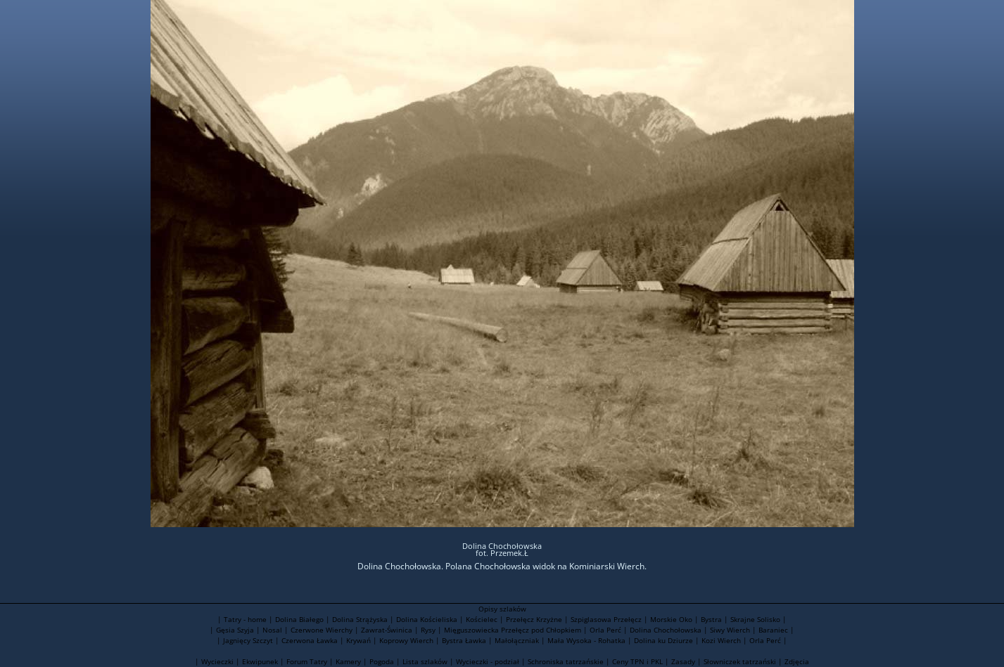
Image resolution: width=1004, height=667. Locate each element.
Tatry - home (245, 619)
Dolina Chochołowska (665, 630)
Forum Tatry (306, 661)
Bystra (711, 619)
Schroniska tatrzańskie (566, 661)
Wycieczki (217, 661)
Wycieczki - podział (487, 661)
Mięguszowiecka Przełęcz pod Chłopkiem (512, 630)
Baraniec (773, 630)
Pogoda (381, 661)
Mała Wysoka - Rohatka (586, 640)
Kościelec (481, 619)
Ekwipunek (260, 661)
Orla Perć (605, 630)
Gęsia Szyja (235, 630)
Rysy (428, 630)
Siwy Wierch (730, 630)
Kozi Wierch (721, 640)
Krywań (358, 640)
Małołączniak (517, 640)
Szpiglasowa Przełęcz (606, 619)
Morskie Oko (671, 619)
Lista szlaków (424, 661)
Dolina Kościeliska (426, 619)
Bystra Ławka (464, 640)
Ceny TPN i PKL (637, 661)
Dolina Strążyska (360, 619)
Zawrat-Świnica (386, 630)
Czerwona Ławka (309, 640)
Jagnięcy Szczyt (248, 640)
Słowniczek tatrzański (740, 661)
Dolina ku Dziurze (663, 640)
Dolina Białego (299, 619)
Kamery (348, 661)
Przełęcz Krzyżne (534, 619)
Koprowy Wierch (406, 640)
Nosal (272, 630)
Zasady (683, 661)
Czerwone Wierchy (321, 630)
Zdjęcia (796, 661)
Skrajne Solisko (755, 619)
